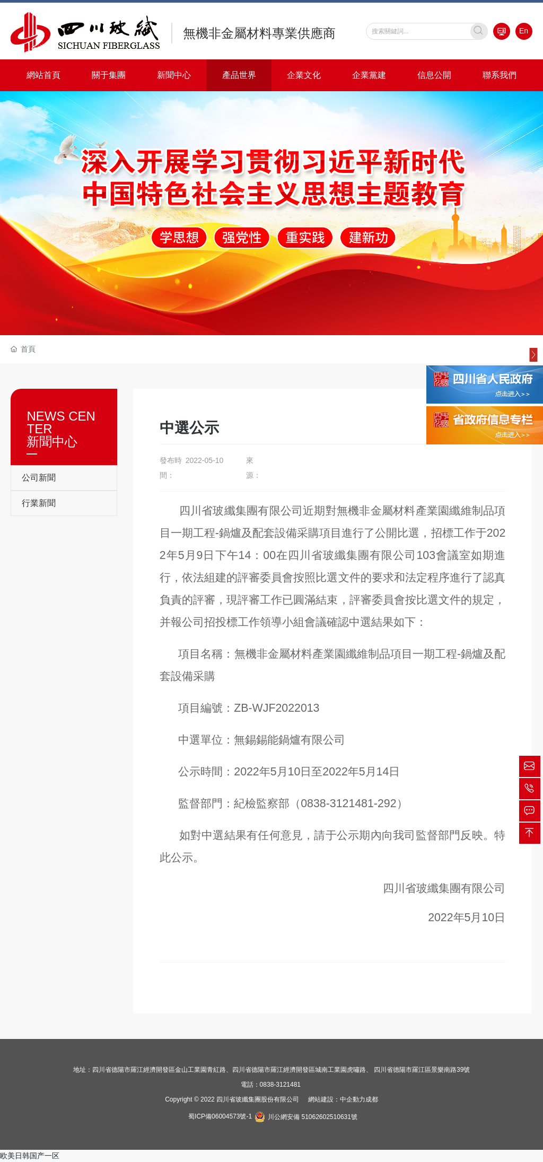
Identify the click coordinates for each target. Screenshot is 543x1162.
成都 (371, 1099)
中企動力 (352, 1099)
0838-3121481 (280, 1084)
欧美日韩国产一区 (29, 1155)
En (523, 31)
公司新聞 (39, 477)
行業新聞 (39, 503)
